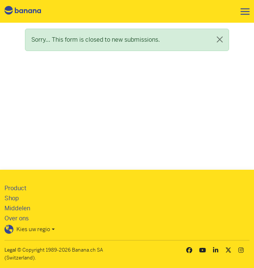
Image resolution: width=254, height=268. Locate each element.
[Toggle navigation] (243, 11)
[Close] (220, 39)
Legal (10, 250)
